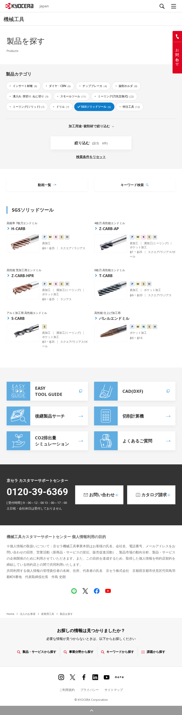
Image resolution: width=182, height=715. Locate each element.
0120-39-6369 (37, 491)
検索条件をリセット (91, 156)
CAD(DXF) (132, 391)
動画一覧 (44, 185)
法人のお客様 (27, 614)
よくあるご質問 (123, 440)
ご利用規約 (67, 690)
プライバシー (89, 690)
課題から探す (153, 652)
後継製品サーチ (36, 416)
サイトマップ (113, 690)
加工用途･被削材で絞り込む (89, 126)
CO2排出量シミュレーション (38, 440)
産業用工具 (47, 614)
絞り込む (91, 143)
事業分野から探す (79, 652)
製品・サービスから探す (36, 652)
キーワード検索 (132, 185)
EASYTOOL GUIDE (45, 391)
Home (10, 614)
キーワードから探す (117, 652)
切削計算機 (119, 416)
